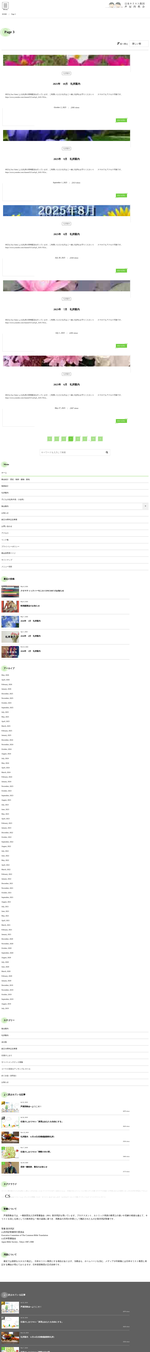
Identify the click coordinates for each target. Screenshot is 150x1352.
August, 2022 (6, 718)
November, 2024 (7, 617)
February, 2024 (6, 649)
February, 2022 (6, 746)
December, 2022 (7, 704)
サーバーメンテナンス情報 (12, 934)
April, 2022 (5, 737)
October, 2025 (6, 575)
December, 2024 (7, 612)
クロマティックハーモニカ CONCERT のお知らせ (42, 493)
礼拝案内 (38, 103)
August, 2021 (6, 774)
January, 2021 (6, 806)
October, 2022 (6, 709)
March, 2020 (5, 843)
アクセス (5, 435)
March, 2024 (5, 644)
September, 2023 (7, 668)
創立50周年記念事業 (9, 422)
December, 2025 (7, 566)
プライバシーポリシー (10, 449)
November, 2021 (7, 760)
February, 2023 (6, 695)
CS (7, 1038)
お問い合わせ (6, 429)
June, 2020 (5, 839)
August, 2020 (6, 829)
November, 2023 (7, 658)
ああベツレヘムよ (17, 1039)
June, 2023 (5, 681)
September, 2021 (7, 769)
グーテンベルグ (84, 1039)
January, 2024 (6, 654)
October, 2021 (6, 765)
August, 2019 (6, 876)
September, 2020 (7, 825)
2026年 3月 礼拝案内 (31, 523)
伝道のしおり (6, 927)
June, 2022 (5, 728)
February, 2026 (6, 556)
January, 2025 (6, 607)
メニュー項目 (6, 469)
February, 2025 (6, 603)
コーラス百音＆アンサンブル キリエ (15, 941)
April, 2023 (5, 691)
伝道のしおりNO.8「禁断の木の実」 (109, 993)
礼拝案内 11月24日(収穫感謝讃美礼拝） (38, 993)
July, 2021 (5, 779)
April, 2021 (5, 793)
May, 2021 (5, 788)
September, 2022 (7, 714)
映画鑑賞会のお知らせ (103, 493)
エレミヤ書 (74, 1039)
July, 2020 (5, 834)
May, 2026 (5, 547)
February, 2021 (6, 802)
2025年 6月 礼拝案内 (38, 297)
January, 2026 (6, 561)
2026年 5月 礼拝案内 (31, 508)
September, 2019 (7, 871)
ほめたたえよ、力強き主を (65, 1033)
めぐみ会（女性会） (9, 948)
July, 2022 (5, 723)
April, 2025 (5, 593)
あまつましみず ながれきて (59, 1039)
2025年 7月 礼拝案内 (112, 204)
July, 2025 (5, 584)
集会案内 (4, 408)
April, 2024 (5, 640)
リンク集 (5, 442)
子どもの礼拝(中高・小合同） (13, 402)
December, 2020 (7, 811)
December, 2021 (7, 755)
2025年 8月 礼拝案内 (38, 204)
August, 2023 (6, 672)
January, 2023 (6, 700)
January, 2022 (6, 751)
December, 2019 (7, 857)
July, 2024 (5, 630)
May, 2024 (5, 635)
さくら (77, 1033)
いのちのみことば (35, 1033)
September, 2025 (7, 579)
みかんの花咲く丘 (120, 1033)
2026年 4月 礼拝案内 (104, 508)
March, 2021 (5, 797)
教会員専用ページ (8, 455)
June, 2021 (5, 783)
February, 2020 (6, 848)
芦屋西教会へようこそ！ (31, 978)
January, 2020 (6, 853)
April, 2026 (5, 552)
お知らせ (5, 415)
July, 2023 (5, 677)
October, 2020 (6, 820)
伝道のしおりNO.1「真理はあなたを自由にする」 (115, 978)
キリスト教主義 (7, 1033)
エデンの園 (91, 1033)
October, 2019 (6, 867)
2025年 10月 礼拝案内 (38, 110)
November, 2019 (7, 862)
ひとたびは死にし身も (21, 1033)
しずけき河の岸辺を (134, 1033)
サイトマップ (6, 462)
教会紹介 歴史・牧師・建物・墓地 (15, 382)
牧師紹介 (4, 388)
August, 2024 (6, 626)
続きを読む (65, 138)
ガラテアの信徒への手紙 (104, 1033)
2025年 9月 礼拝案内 (112, 110)
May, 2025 (5, 589)
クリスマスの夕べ (48, 1033)
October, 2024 (6, 621)
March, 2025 (5, 598)
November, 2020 (7, 816)
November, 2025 (7, 570)
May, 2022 (5, 732)
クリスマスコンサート (98, 1039)
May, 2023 (5, 686)
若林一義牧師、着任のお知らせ (34, 1009)
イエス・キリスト (42, 1039)
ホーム (4, 375)
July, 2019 (5, 880)
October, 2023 (6, 663)
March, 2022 (5, 742)
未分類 (4, 914)
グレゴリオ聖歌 (29, 1039)
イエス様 (83, 1033)
